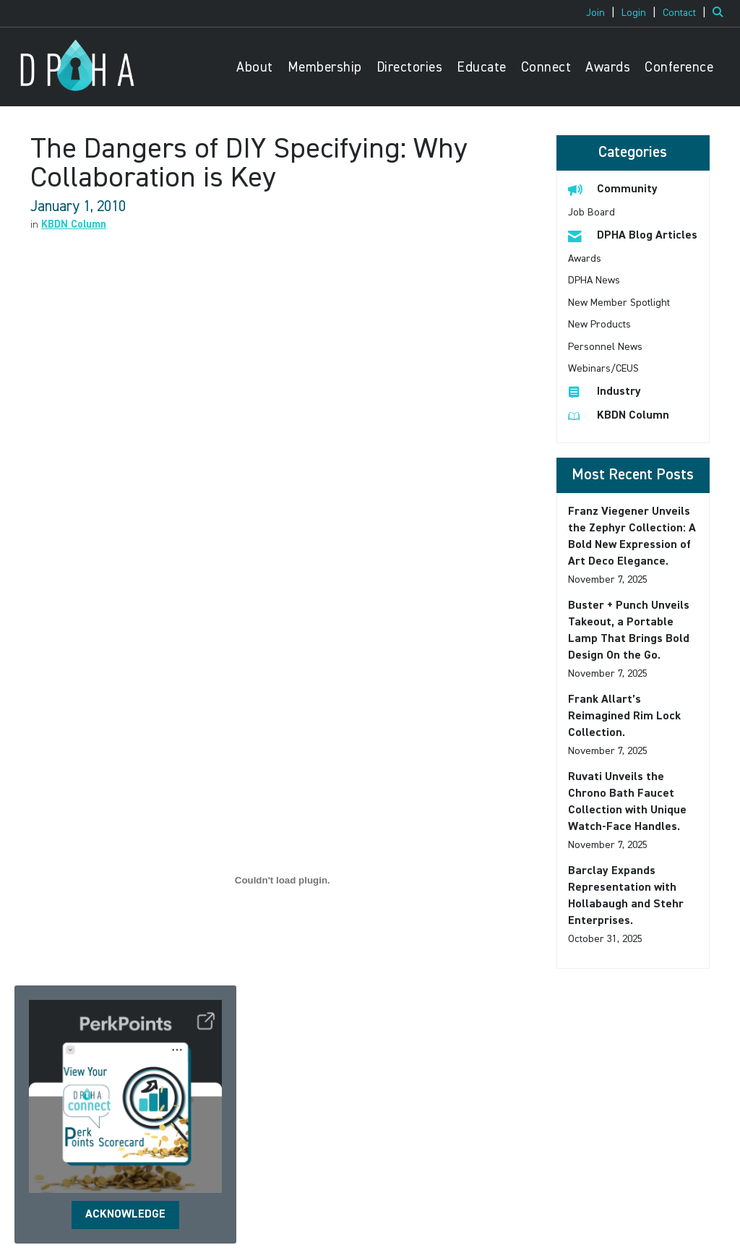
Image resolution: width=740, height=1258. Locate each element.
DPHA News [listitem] (594, 280)
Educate (482, 67)
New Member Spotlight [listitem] (619, 303)
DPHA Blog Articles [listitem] (632, 235)
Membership (325, 67)
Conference (679, 67)
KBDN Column (73, 225)
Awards (607, 67)
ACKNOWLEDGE (125, 1214)
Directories (410, 67)
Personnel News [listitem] (605, 347)
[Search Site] (721, 13)
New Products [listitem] (599, 325)
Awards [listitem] (584, 259)
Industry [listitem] (604, 391)
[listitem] (602, 13)
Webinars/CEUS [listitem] (603, 369)
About (254, 67)
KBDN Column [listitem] (618, 415)
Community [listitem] (613, 189)
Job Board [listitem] (591, 212)
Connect (546, 67)
